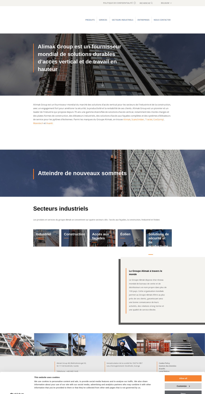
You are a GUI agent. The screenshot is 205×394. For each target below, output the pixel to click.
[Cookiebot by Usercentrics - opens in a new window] (16, 389)
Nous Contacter (162, 20)
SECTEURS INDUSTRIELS (122, 20)
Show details (40, 389)
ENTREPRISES (143, 20)
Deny (183, 387)
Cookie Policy (164, 363)
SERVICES (103, 20)
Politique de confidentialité (119, 3)
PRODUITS (90, 20)
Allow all (183, 372)
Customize (183, 380)
